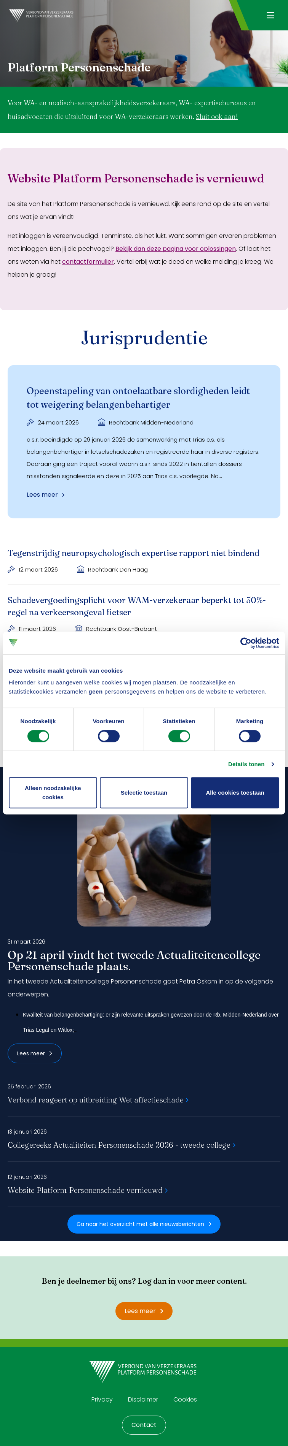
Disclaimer (143, 1399)
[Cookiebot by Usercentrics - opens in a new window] (246, 643)
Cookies (185, 1399)
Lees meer (34, 1053)
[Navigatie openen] (270, 15)
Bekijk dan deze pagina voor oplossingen (175, 248)
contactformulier (88, 261)
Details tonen (246, 764)
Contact (144, 1425)
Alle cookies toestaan (235, 792)
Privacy (102, 1399)
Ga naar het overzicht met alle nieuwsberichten (144, 1224)
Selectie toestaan (144, 792)
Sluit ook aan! (217, 116)
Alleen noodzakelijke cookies (53, 792)
